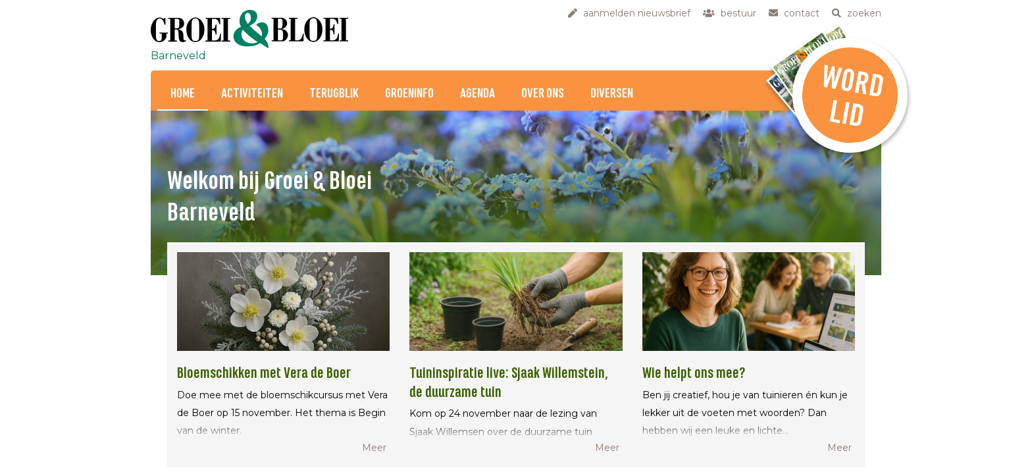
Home (182, 94)
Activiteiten (252, 94)
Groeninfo (409, 94)
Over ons (542, 94)
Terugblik (334, 94)
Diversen (611, 94)
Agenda (477, 94)
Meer (374, 448)
